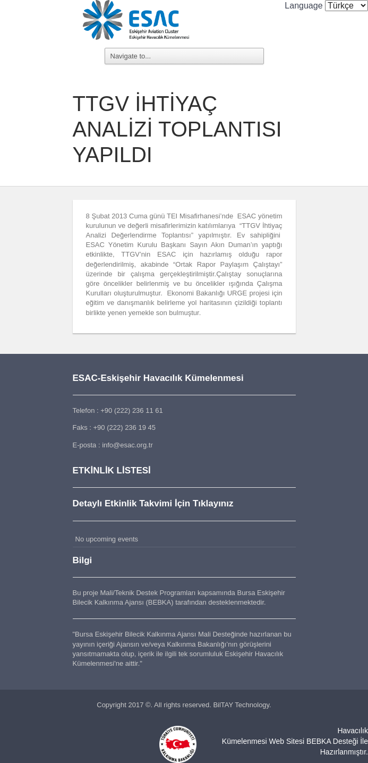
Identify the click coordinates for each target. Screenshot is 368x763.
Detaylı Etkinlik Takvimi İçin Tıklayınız (153, 503)
